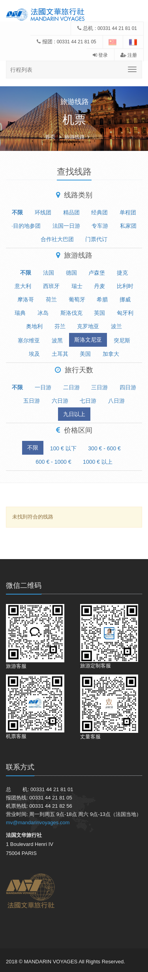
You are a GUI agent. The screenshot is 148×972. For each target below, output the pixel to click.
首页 (50, 137)
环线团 (43, 212)
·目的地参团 (26, 226)
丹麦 (99, 286)
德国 (71, 272)
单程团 (128, 212)
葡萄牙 (77, 299)
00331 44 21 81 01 (117, 28)
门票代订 (96, 239)
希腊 (102, 299)
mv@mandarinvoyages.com (37, 822)
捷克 (122, 272)
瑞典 (20, 313)
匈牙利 (125, 313)
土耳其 (60, 354)
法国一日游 (66, 226)
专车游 (100, 226)
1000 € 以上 (97, 462)
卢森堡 (96, 272)
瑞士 (76, 286)
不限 (17, 212)
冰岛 (43, 313)
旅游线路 (74, 137)
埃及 (34, 354)
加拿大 (111, 354)
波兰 (116, 326)
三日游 (99, 387)
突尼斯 (122, 340)
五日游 (31, 401)
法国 (48, 272)
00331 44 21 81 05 (76, 42)
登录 (100, 55)
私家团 (128, 226)
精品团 (71, 212)
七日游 (88, 401)
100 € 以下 (63, 448)
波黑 (57, 340)
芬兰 (60, 326)
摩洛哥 (25, 299)
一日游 (43, 387)
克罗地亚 (88, 326)
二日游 (71, 387)
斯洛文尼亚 (88, 339)
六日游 (60, 401)
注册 (128, 55)
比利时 (125, 286)
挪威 (125, 299)
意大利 (23, 286)
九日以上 (74, 414)
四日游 (128, 387)
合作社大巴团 (57, 239)
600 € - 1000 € (53, 462)
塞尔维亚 (29, 340)
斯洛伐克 (71, 313)
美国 (85, 354)
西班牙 (51, 286)
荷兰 (51, 299)
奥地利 (34, 326)
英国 (99, 313)
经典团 (99, 212)
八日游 (116, 401)
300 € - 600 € (104, 448)
